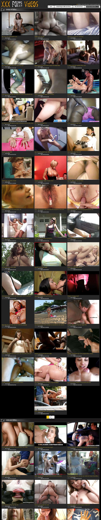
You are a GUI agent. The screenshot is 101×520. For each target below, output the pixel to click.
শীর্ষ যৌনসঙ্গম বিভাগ (79, 6)
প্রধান (51, 6)
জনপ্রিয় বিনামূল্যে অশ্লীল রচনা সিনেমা (63, 6)
